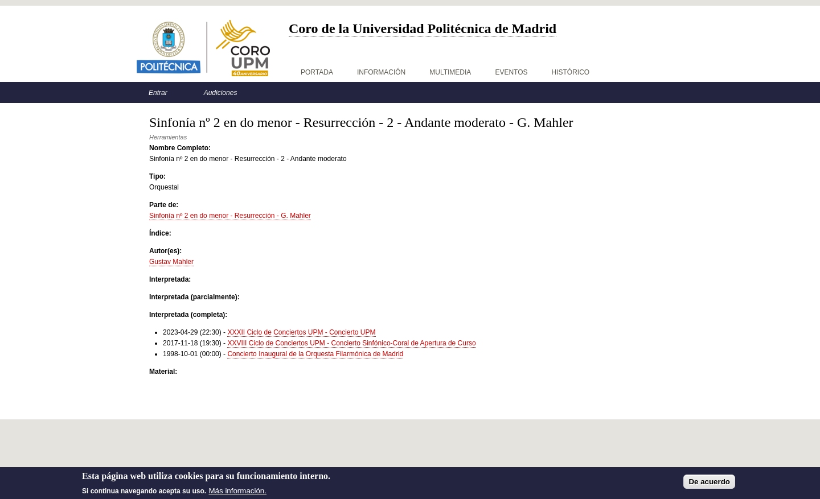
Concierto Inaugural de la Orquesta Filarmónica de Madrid (315, 354)
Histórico (571, 72)
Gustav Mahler (171, 262)
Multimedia (450, 72)
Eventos (511, 72)
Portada (317, 72)
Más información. (237, 493)
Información (381, 72)
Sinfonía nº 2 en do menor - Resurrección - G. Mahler (230, 216)
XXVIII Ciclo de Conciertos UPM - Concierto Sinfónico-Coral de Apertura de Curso (351, 343)
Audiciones (220, 93)
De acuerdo (709, 484)
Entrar (158, 93)
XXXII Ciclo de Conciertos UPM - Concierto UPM (301, 332)
